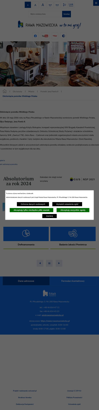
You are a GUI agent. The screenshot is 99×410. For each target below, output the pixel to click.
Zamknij (49, 216)
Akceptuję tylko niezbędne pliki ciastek (31, 210)
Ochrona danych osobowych (33, 204)
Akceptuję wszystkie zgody (72, 210)
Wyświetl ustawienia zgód (67, 204)
